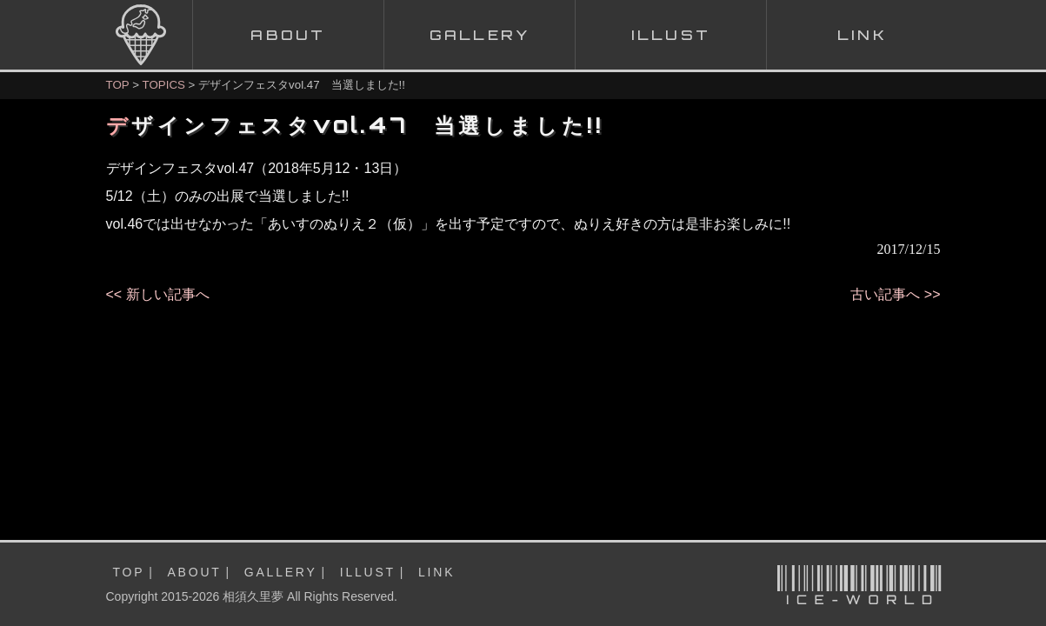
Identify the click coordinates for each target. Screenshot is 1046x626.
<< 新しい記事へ (158, 294)
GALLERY (280, 572)
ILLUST (368, 572)
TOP (118, 84)
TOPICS (164, 84)
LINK (436, 572)
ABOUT (194, 572)
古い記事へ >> (895, 294)
